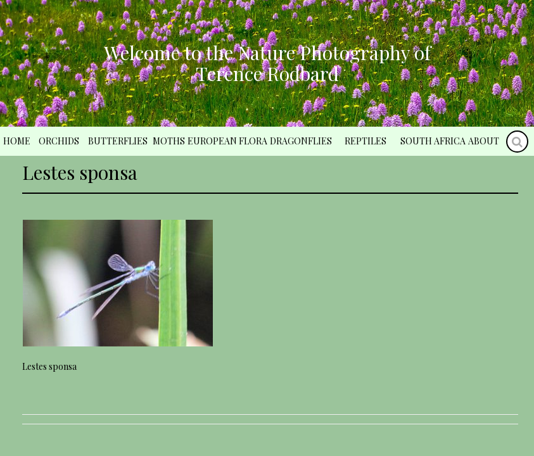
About (483, 141)
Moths (169, 141)
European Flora (227, 141)
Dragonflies (301, 141)
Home (16, 141)
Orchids (59, 141)
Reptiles (365, 141)
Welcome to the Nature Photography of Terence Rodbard (267, 63)
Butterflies (118, 141)
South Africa (433, 141)
